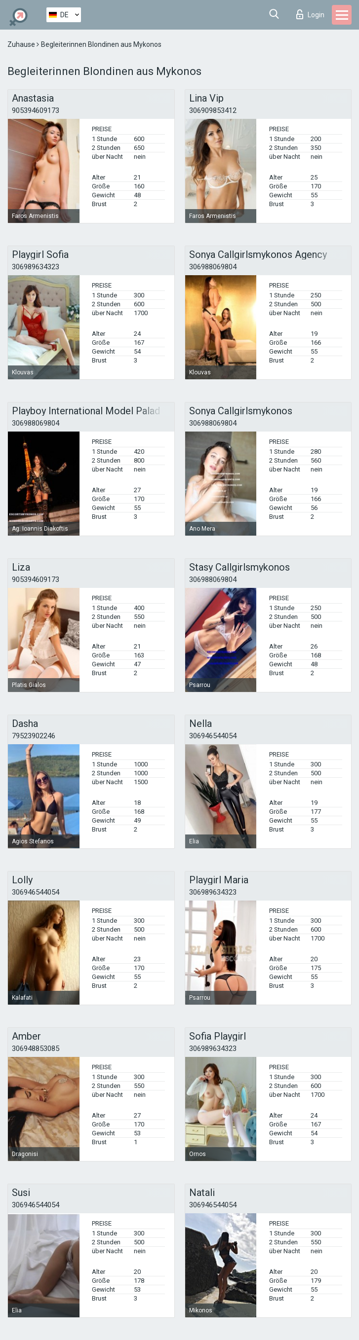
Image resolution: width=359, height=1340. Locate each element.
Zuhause (22, 44)
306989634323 (35, 266)
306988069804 (213, 266)
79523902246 (33, 735)
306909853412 (213, 110)
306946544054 (213, 735)
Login (310, 14)
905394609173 (35, 110)
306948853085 (35, 1048)
